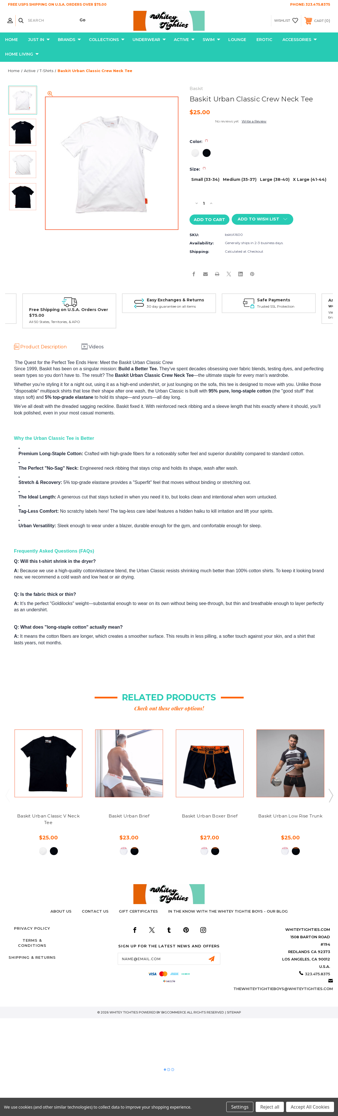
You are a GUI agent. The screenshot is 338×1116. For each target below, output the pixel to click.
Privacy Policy (32, 928)
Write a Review (254, 121)
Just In (39, 40)
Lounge (237, 39)
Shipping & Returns (32, 957)
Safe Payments (273, 299)
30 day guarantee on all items (171, 306)
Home (11, 39)
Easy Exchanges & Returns (175, 299)
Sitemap (234, 1012)
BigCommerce (173, 1012)
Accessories (299, 40)
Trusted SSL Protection (275, 306)
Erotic (264, 39)
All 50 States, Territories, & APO (54, 322)
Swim (211, 40)
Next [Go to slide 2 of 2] (330, 795)
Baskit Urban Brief (129, 816)
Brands (69, 40)
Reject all (269, 1107)
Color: (199, 141)
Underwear (149, 40)
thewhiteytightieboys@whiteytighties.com (283, 988)
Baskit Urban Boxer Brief (209, 816)
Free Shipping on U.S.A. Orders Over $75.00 (68, 312)
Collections (107, 40)
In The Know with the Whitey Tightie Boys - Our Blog (228, 911)
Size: (198, 169)
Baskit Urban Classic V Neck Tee (48, 819)
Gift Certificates (138, 911)
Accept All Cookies (310, 1107)
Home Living (22, 54)
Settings (240, 1107)
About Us (61, 911)
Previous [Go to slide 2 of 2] (7, 795)
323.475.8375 (318, 4)
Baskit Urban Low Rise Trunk (290, 816)
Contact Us (95, 911)
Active (184, 40)
